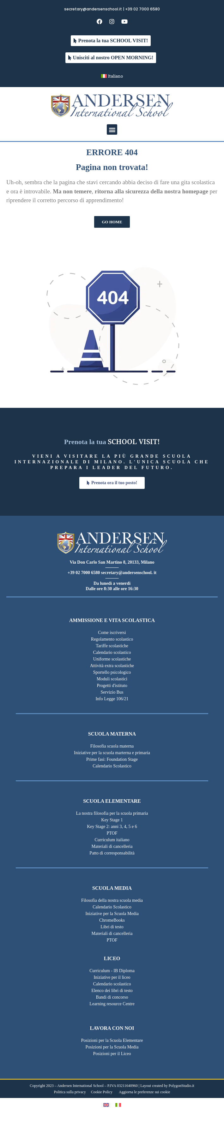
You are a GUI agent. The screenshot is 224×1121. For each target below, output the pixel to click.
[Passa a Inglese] (106, 1104)
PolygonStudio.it (181, 1085)
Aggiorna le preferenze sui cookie (144, 1092)
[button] (112, 129)
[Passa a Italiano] (118, 1104)
